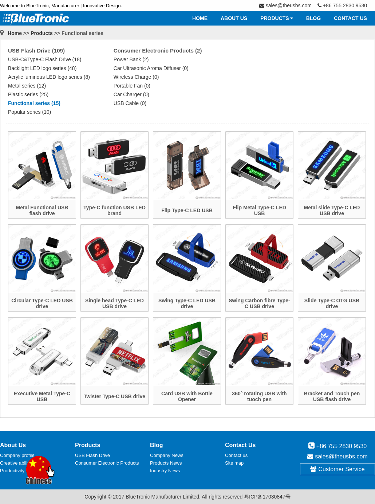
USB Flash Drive (92, 455)
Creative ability (15, 463)
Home (15, 33)
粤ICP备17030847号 (267, 497)
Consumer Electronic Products (107, 463)
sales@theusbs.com (341, 456)
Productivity (12, 470)
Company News (166, 455)
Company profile (17, 455)
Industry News (165, 470)
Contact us (236, 455)
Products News (166, 463)
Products (42, 33)
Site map (234, 463)
